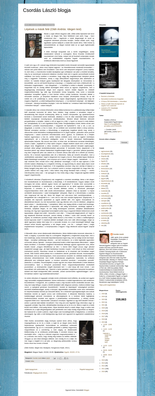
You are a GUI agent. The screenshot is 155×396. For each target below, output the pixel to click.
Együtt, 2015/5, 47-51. (72, 352)
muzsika (103, 193)
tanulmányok (105, 216)
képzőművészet (106, 181)
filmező (103, 171)
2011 (103, 369)
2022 (103, 302)
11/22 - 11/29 (107, 329)
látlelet (103, 188)
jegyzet (103, 178)
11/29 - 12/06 (107, 324)
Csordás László (118, 234)
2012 (103, 366)
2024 (103, 296)
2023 (103, 299)
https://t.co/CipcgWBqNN (112, 124)
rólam (103, 211)
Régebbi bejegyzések (87, 369)
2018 (103, 313)
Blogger (86, 390)
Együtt (103, 161)
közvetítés (104, 183)
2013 (103, 363)
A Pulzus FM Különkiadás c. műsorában (114, 101)
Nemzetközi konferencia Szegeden (112, 99)
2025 (103, 294)
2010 (103, 371)
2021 (103, 305)
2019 (103, 311)
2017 (103, 316)
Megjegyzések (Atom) (40, 373)
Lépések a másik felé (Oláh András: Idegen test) (52, 29)
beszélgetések (105, 154)
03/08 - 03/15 (107, 355)
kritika (32, 361)
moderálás (104, 191)
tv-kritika (104, 220)
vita (102, 225)
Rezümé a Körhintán (107, 96)
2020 (103, 308)
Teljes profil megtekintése (107, 285)
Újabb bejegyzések (31, 369)
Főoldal (58, 369)
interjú (103, 176)
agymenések (105, 151)
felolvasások (105, 168)
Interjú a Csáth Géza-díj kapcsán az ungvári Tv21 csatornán (112, 104)
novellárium (104, 203)
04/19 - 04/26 (107, 350)
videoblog (104, 223)
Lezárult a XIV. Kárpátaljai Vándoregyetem (109, 109)
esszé (103, 166)
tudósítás (104, 218)
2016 (103, 319)
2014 (103, 360)
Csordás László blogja (47, 10)
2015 (103, 322)
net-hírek (104, 198)
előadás (103, 164)
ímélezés (104, 173)
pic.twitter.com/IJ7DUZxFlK (113, 126)
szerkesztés (105, 213)
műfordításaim (105, 196)
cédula (103, 159)
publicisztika (105, 208)
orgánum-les (105, 206)
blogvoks (104, 156)
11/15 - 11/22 (107, 345)
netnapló (104, 201)
